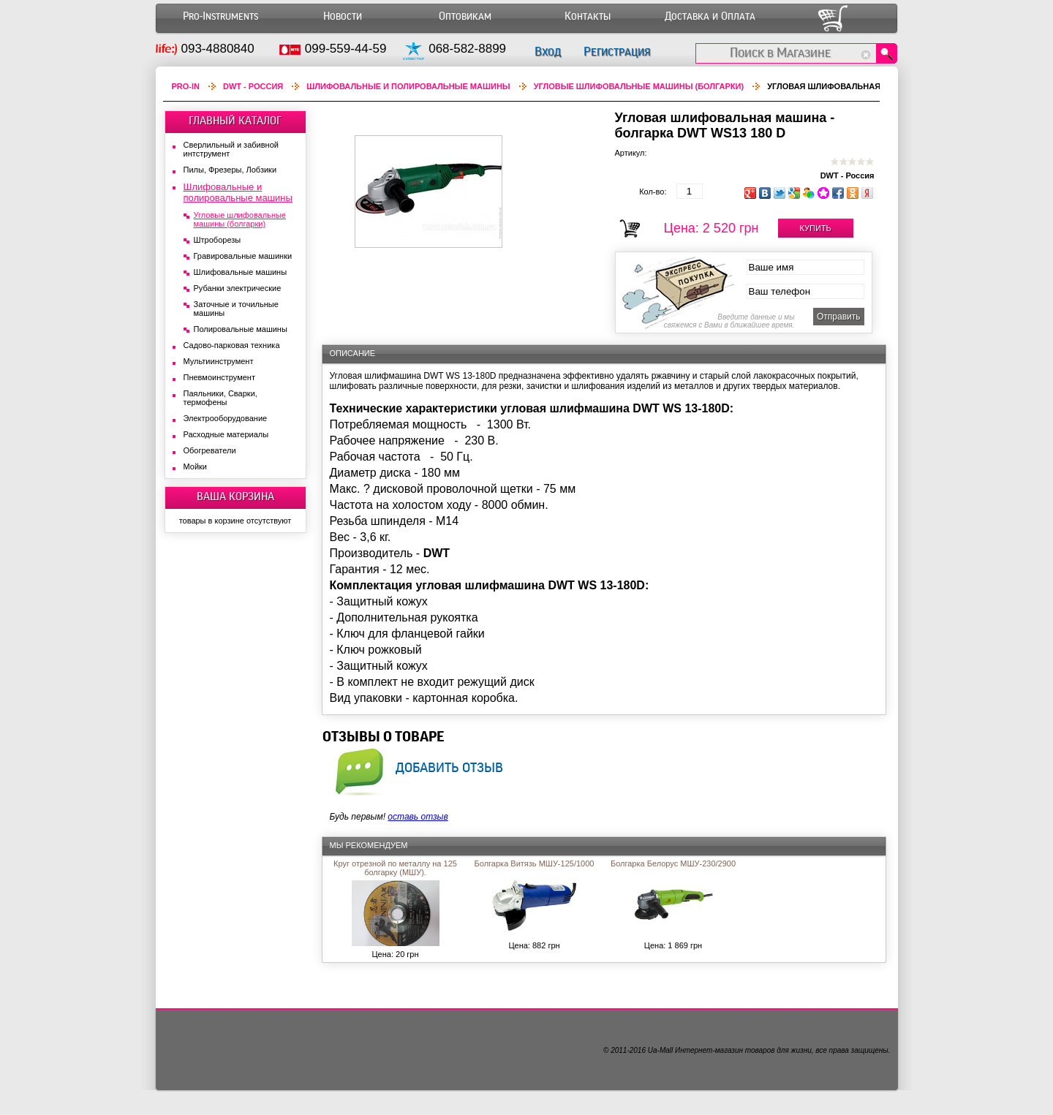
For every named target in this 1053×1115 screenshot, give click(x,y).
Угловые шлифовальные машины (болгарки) (639, 86)
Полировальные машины (240, 329)
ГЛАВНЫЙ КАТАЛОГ (235, 120)
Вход (548, 51)
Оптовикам (465, 16)
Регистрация (617, 51)
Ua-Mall (660, 1050)
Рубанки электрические (238, 288)
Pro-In (186, 86)
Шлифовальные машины (240, 272)
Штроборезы (217, 239)
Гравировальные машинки (243, 256)
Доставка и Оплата (710, 16)
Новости (342, 16)
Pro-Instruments (220, 16)
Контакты (588, 16)
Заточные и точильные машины (236, 308)
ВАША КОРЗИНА (235, 496)
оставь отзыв (418, 817)
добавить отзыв (449, 767)
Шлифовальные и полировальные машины (408, 86)
